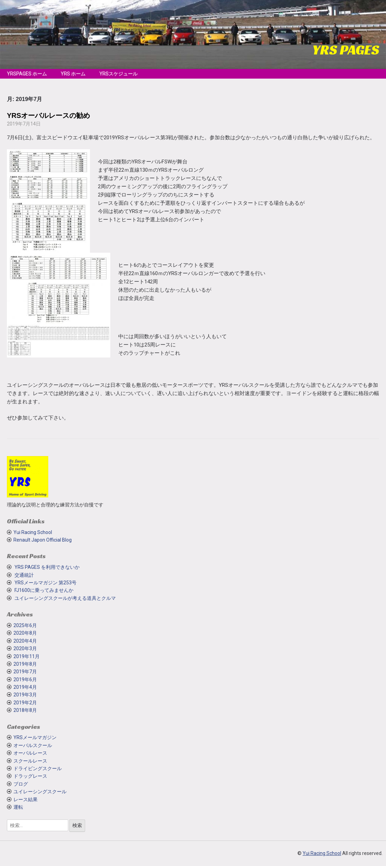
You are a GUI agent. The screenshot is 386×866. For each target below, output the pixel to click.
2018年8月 (25, 710)
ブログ (20, 784)
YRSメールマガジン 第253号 (45, 582)
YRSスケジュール (118, 74)
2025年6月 (25, 625)
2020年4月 (25, 641)
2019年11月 (26, 656)
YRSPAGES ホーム (27, 74)
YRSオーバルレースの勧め (48, 115)
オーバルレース (30, 753)
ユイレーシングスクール (40, 791)
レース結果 (25, 799)
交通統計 (24, 575)
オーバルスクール (32, 745)
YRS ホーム (73, 74)
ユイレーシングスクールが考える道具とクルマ (65, 598)
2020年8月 (25, 633)
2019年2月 (25, 702)
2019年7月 (25, 671)
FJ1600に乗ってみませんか (43, 590)
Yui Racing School (32, 532)
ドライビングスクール (37, 768)
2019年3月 (25, 694)
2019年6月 (25, 679)
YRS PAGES (345, 49)
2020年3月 (25, 648)
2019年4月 (25, 687)
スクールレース (30, 761)
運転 (18, 807)
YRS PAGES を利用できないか (47, 567)
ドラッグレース (30, 776)
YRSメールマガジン (35, 737)
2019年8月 (25, 664)
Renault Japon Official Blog (42, 540)
